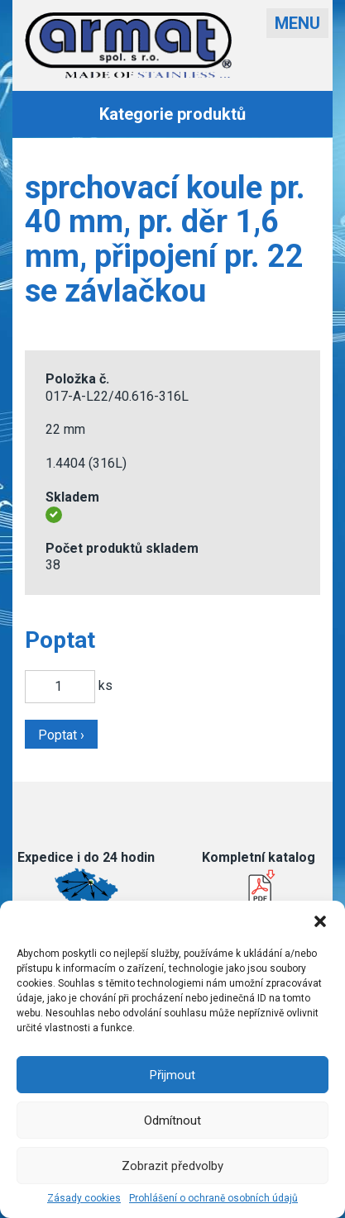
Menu (297, 23)
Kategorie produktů (172, 114)
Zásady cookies (84, 1198)
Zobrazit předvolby (172, 1166)
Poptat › (61, 735)
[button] (320, 921)
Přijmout (172, 1075)
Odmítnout (172, 1120)
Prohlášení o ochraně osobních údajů (213, 1198)
